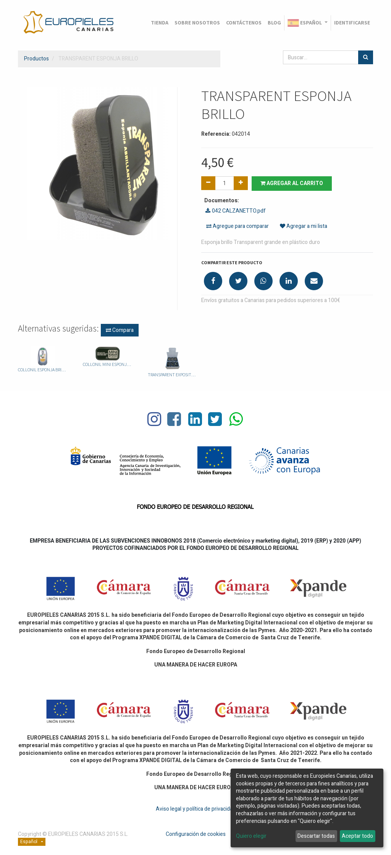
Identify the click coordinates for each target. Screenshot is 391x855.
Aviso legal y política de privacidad (196, 809)
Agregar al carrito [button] (291, 183)
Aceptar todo (357, 836)
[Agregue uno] (241, 183)
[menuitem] (159, 23)
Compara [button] (120, 330)
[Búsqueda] (365, 57)
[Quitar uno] (208, 183)
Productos (36, 59)
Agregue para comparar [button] (237, 226)
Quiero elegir (251, 836)
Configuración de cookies (196, 834)
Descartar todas (316, 836)
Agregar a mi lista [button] (303, 226)
